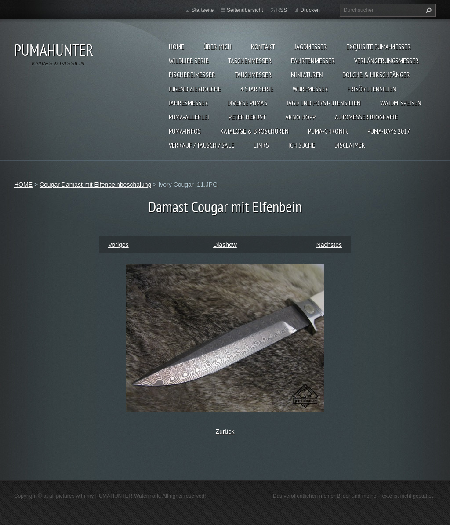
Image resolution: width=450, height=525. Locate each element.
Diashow (225, 244)
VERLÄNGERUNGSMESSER (386, 60)
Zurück (225, 431)
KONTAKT (263, 46)
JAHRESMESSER (188, 102)
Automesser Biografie (366, 116)
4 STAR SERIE (256, 88)
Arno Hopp (300, 116)
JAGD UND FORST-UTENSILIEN (324, 102)
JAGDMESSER (310, 46)
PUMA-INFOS (185, 131)
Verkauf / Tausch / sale (201, 145)
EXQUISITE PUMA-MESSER (378, 46)
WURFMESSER (310, 88)
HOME (176, 46)
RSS (281, 10)
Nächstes (329, 244)
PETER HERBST (247, 116)
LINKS (261, 145)
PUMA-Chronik (328, 131)
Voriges (118, 244)
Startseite (202, 10)
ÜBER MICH (217, 46)
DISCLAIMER (349, 145)
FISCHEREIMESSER (192, 74)
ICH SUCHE (301, 145)
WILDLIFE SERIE (189, 60)
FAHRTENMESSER (313, 60)
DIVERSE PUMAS (247, 102)
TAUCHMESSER (253, 74)
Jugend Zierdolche (195, 88)
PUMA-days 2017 (388, 131)
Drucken (310, 10)
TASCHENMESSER (250, 60)
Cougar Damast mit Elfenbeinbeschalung (95, 184)
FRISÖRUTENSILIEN (371, 88)
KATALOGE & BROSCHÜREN (254, 131)
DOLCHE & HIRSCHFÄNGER (376, 74)
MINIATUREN (307, 74)
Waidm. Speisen (400, 102)
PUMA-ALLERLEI (189, 116)
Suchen (427, 10)
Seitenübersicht (245, 10)
